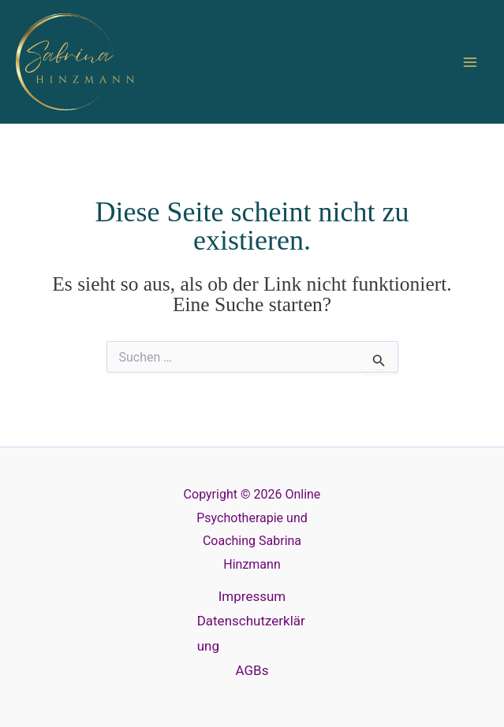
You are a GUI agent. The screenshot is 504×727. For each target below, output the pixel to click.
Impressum (252, 596)
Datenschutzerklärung (251, 633)
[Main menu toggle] (471, 62)
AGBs (252, 670)
